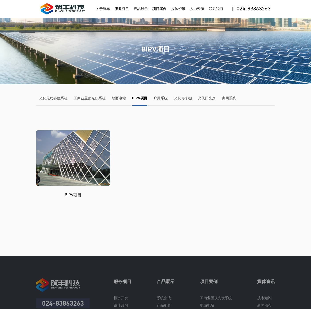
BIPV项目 (139, 98)
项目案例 (159, 9)
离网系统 (229, 98)
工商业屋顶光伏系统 (90, 98)
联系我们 (216, 9)
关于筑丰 (103, 9)
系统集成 (164, 301)
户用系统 (161, 98)
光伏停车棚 (183, 98)
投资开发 (121, 301)
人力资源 (197, 9)
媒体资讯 (178, 9)
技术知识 (264, 301)
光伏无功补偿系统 (53, 98)
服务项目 (122, 9)
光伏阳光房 (207, 98)
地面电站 (119, 98)
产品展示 (141, 9)
